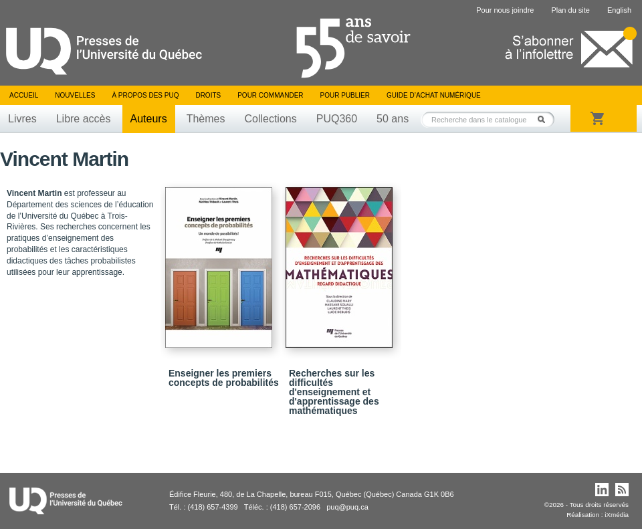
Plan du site (570, 10)
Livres (22, 118)
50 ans (393, 118)
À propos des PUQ (145, 95)
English (619, 10)
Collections (270, 118)
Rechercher (545, 119)
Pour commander (270, 95)
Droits (208, 95)
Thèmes (206, 118)
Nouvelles (75, 95)
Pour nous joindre (505, 10)
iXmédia (617, 514)
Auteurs (148, 118)
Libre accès (83, 118)
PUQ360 (336, 118)
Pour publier (345, 95)
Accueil (23, 95)
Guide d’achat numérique (434, 95)
